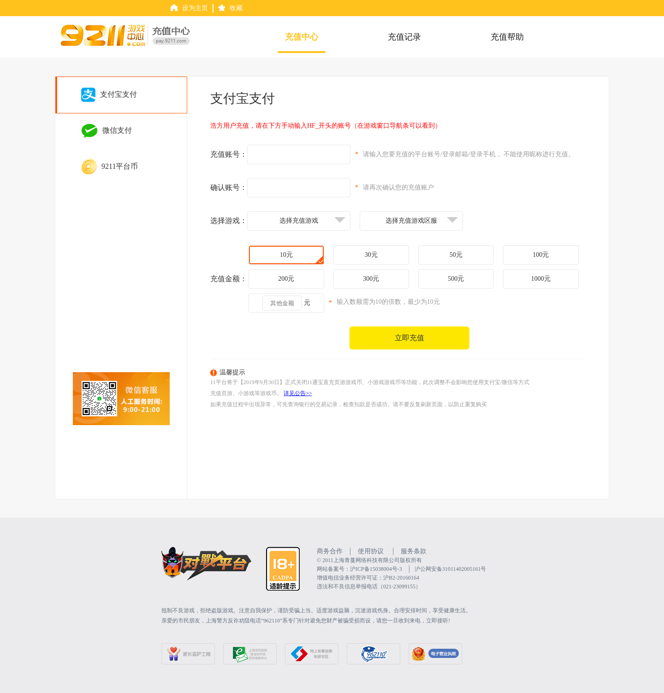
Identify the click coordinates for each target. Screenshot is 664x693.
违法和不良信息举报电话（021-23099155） (369, 586)
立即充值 (409, 338)
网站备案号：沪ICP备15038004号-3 (359, 569)
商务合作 (330, 551)
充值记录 (404, 36)
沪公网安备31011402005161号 (450, 569)
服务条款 (414, 551)
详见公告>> (298, 393)
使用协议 (371, 551)
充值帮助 (507, 36)
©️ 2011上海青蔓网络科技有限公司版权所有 (369, 560)
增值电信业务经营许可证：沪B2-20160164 (368, 578)
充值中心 (301, 36)
